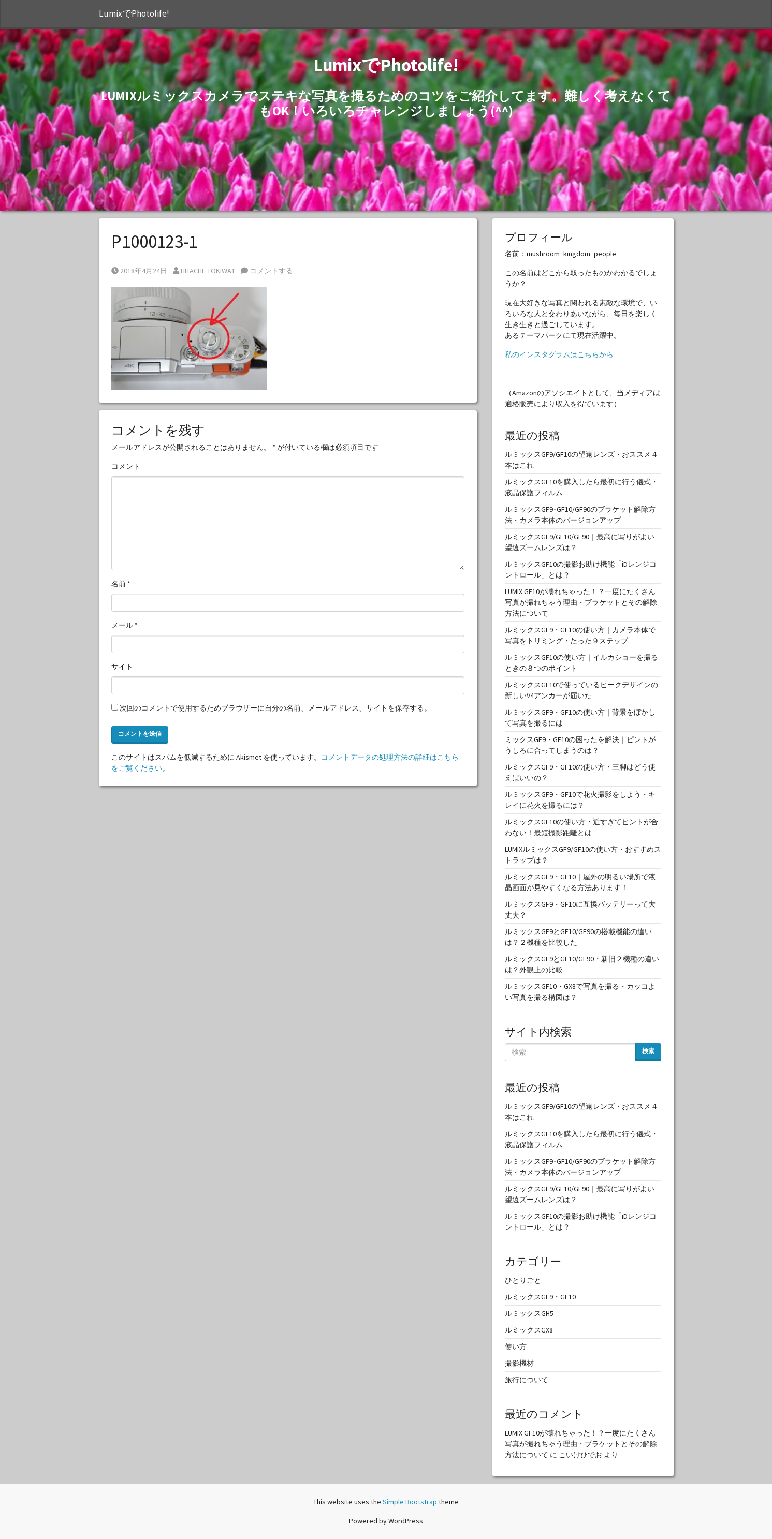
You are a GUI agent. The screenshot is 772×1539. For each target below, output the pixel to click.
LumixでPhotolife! (134, 13)
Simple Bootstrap (410, 1501)
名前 (120, 583)
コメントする (267, 270)
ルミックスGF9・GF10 (540, 1296)
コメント (125, 466)
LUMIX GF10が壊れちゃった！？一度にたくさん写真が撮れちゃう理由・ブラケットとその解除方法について (581, 602)
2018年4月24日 (139, 270)
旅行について (526, 1379)
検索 (648, 1051)
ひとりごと (523, 1280)
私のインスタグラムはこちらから (559, 354)
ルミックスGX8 (529, 1330)
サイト (122, 666)
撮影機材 (519, 1363)
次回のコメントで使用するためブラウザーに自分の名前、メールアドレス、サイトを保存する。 (275, 708)
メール (124, 625)
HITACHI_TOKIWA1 (204, 270)
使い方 (516, 1346)
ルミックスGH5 (529, 1313)
